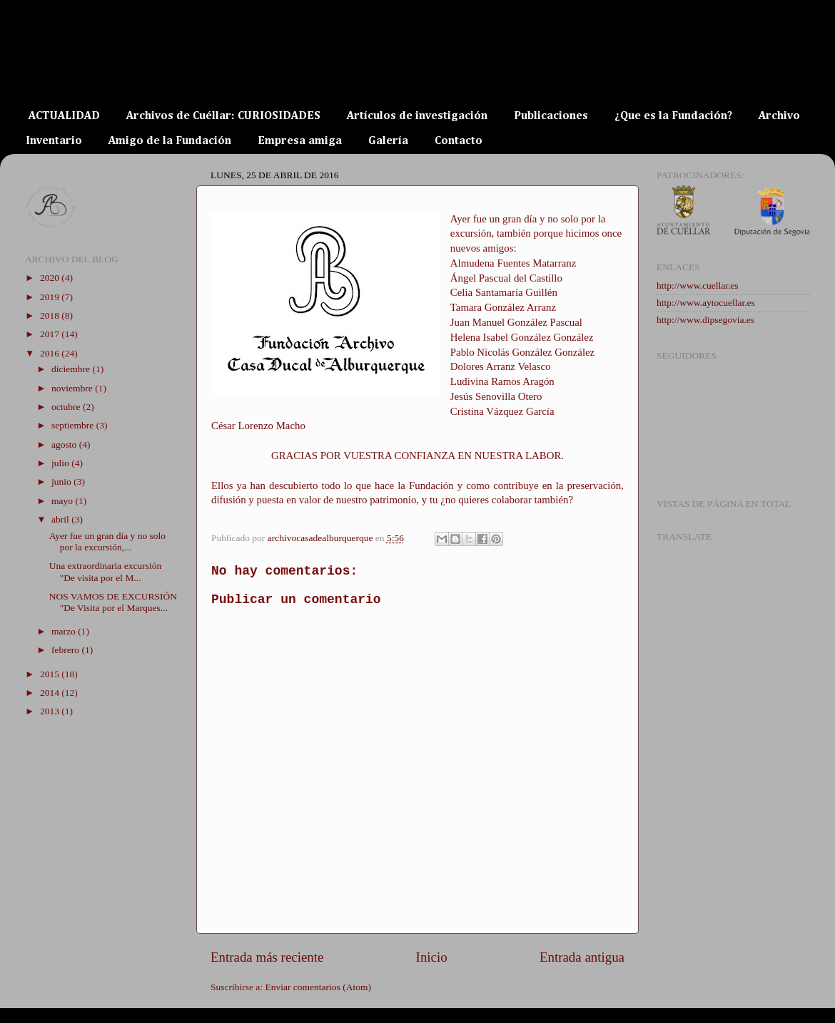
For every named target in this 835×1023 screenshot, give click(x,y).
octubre (67, 406)
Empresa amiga (300, 141)
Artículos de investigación (417, 116)
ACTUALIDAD (64, 116)
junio (62, 481)
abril (61, 519)
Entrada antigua (582, 957)
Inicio (431, 957)
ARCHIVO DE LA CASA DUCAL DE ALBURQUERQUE (323, 66)
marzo (64, 631)
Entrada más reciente (267, 957)
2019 (50, 297)
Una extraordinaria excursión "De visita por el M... (105, 571)
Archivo (779, 116)
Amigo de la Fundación (169, 141)
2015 (50, 674)
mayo (63, 500)
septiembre (73, 425)
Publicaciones (551, 116)
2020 (50, 277)
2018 (50, 315)
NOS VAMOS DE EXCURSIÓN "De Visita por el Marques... (113, 602)
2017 (50, 334)
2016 (50, 353)
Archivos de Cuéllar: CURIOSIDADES (223, 116)
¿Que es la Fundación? (673, 116)
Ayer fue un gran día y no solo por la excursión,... (107, 541)
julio (61, 463)
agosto (65, 444)
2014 (50, 692)
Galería (388, 141)
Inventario (54, 141)
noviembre (73, 388)
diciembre (71, 369)
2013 (50, 711)
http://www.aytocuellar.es (706, 302)
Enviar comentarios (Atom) (318, 987)
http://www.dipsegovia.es (705, 319)
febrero (66, 649)
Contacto (458, 141)
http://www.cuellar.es (698, 285)
